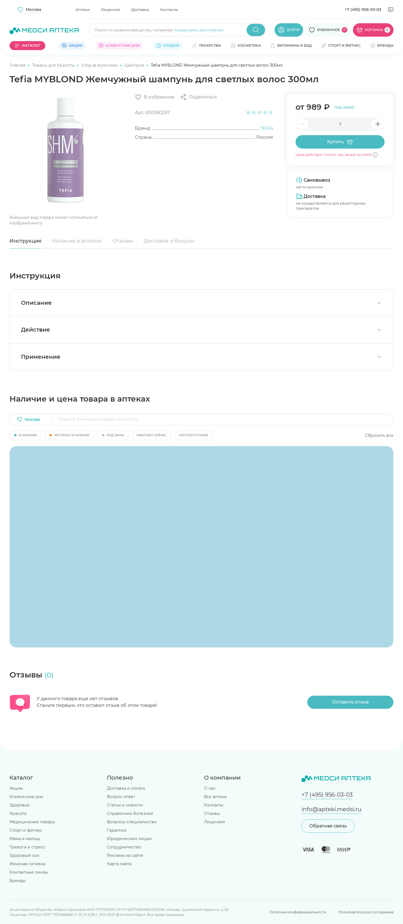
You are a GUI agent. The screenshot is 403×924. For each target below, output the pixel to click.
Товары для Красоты (54, 65)
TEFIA (266, 128)
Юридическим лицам (129, 838)
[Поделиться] (198, 97)
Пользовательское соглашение (365, 912)
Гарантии (116, 830)
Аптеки (83, 9)
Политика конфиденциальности (297, 912)
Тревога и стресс (27, 847)
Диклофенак (212, 30)
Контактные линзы (29, 872)
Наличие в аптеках (77, 241)
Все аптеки (215, 796)
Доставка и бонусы (169, 241)
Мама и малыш (25, 838)
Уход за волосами (100, 65)
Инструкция (25, 241)
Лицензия (110, 9)
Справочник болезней (130, 813)
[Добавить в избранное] (154, 97)
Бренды (18, 880)
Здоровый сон (24, 855)
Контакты (169, 9)
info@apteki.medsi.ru (331, 809)
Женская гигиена (27, 863)
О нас (209, 788)
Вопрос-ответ (121, 796)
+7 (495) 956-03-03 (363, 9)
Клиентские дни (26, 796)
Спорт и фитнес (26, 830)
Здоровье (20, 805)
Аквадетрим (186, 30)
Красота (18, 813)
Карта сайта (119, 863)
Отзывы (123, 241)
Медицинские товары (32, 821)
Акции (16, 788)
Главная (18, 65)
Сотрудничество (124, 847)
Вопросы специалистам (131, 821)
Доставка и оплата (126, 788)
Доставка (140, 9)
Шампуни (135, 65)
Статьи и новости (125, 805)
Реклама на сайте (125, 855)
